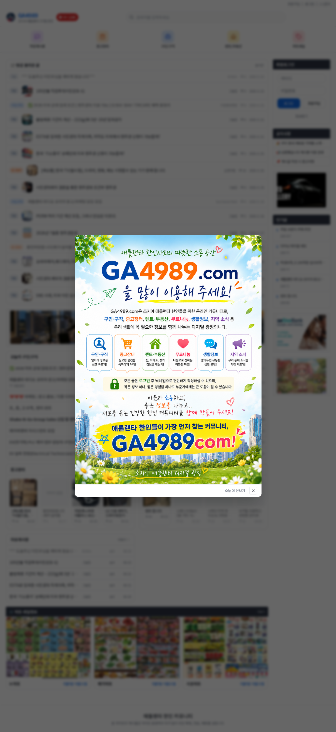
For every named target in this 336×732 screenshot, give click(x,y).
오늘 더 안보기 (235, 490)
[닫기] (253, 490)
